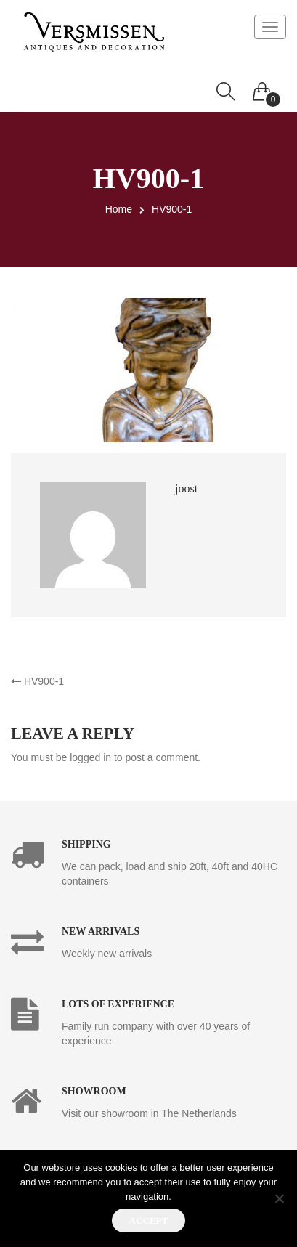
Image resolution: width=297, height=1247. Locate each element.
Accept (148, 1220)
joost (186, 488)
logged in (90, 757)
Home (118, 209)
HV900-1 (37, 681)
